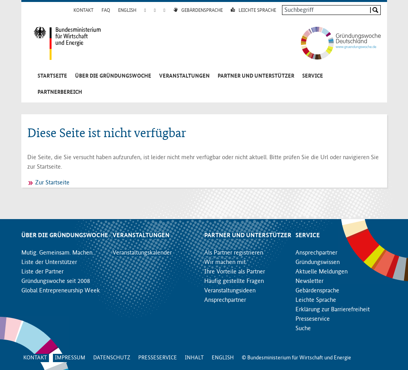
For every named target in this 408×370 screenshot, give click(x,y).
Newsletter (309, 281)
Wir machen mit (225, 262)
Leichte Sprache (257, 10)
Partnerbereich (60, 92)
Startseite (52, 76)
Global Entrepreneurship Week (60, 291)
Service (312, 76)
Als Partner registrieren (233, 253)
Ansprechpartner (225, 300)
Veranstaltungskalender (142, 253)
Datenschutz (111, 358)
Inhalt (194, 358)
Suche (303, 328)
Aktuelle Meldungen (321, 272)
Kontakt (83, 10)
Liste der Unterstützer (49, 262)
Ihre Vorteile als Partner (234, 272)
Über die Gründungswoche (113, 76)
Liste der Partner (42, 272)
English (127, 10)
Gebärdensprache (202, 10)
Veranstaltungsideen (230, 291)
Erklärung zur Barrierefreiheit (332, 310)
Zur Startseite (52, 183)
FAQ (106, 10)
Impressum (70, 358)
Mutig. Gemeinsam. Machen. (57, 253)
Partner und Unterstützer (256, 76)
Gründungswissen (317, 262)
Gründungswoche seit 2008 (55, 281)
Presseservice (312, 319)
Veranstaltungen (184, 76)
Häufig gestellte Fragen (234, 281)
